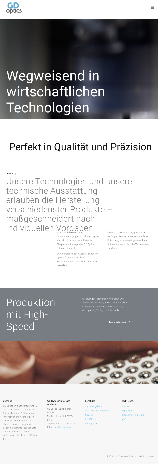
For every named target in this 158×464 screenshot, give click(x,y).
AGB (124, 419)
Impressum (127, 410)
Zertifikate (90, 419)
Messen (89, 415)
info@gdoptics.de (64, 427)
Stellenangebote (93, 406)
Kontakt (126, 406)
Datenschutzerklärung (133, 415)
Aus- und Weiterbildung (97, 410)
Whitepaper (91, 423)
